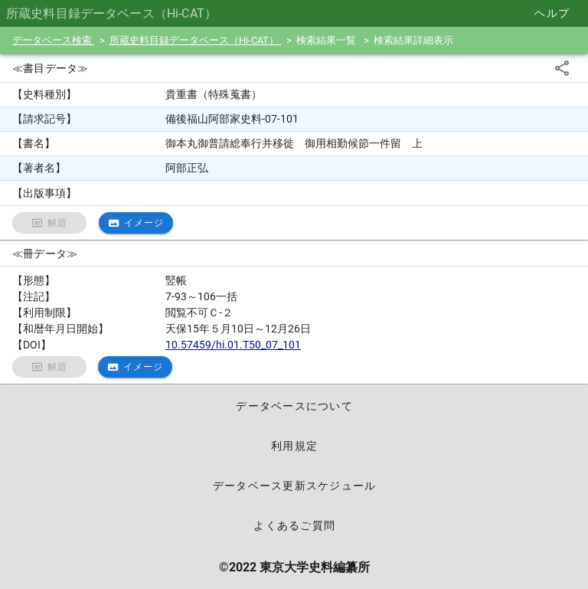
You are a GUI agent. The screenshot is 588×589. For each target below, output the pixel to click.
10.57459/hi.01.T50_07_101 (233, 345)
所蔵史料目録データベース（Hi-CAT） (195, 40)
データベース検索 (53, 40)
